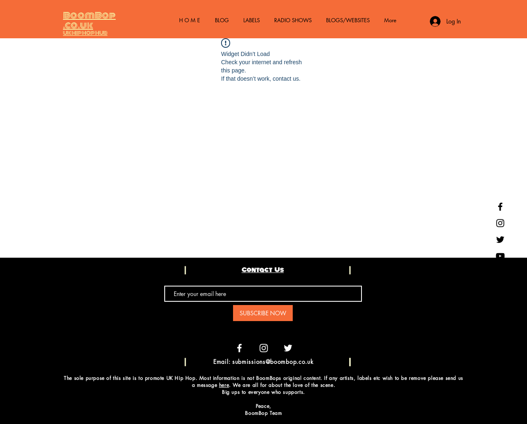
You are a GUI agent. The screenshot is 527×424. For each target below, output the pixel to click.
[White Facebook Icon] (239, 348)
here (224, 385)
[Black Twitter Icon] (500, 239)
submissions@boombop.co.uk (273, 362)
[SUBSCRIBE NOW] (263, 313)
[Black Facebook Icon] (500, 206)
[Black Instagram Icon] (500, 223)
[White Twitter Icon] (288, 348)
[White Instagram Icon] (263, 348)
